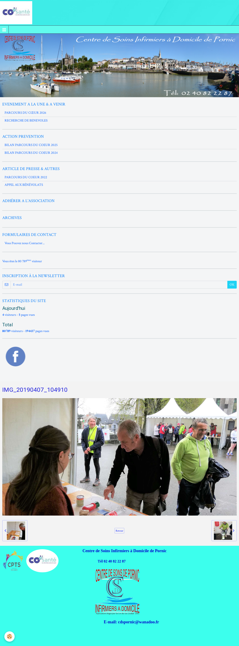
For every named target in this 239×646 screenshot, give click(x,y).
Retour (119, 530)
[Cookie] (10, 636)
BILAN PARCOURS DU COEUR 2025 (31, 145)
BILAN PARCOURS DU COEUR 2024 (31, 153)
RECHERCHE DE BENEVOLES (26, 120)
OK (232, 284)
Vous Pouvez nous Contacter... (25, 243)
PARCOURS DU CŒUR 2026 (25, 113)
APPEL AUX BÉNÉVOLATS (24, 185)
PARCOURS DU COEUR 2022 (26, 177)
